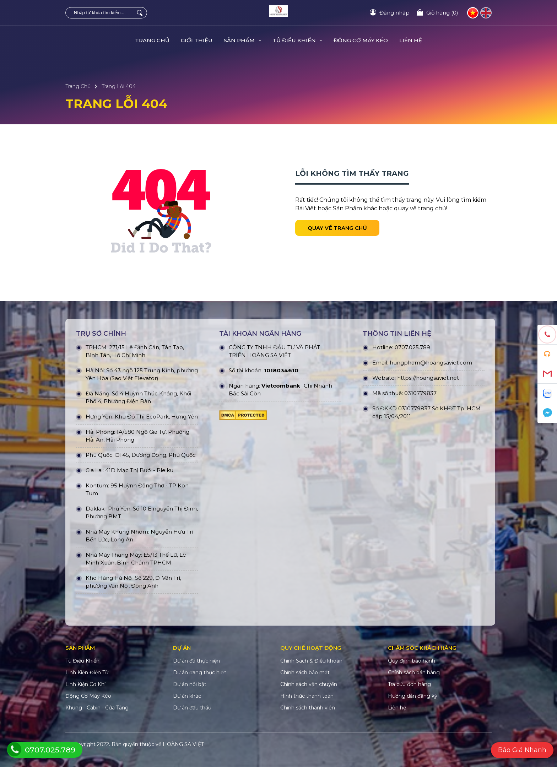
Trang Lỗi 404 (119, 86)
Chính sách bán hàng (414, 672)
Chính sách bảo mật (305, 672)
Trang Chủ (152, 40)
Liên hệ (410, 40)
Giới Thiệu (196, 40)
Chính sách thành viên (307, 707)
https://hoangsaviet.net (428, 377)
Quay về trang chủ (337, 228)
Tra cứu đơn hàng (409, 684)
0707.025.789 (412, 347)
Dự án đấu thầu (192, 707)
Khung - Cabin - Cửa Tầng (97, 707)
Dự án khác (187, 696)
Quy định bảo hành (411, 661)
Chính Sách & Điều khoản (311, 661)
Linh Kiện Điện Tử (86, 672)
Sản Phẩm (242, 40)
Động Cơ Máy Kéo (361, 40)
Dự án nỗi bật (189, 684)
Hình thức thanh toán (307, 696)
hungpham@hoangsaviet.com (431, 362)
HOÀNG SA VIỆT (183, 744)
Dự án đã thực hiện (196, 661)
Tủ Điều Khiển (297, 40)
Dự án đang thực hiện (200, 672)
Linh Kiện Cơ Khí (85, 684)
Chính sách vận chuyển (308, 684)
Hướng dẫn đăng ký (412, 696)
